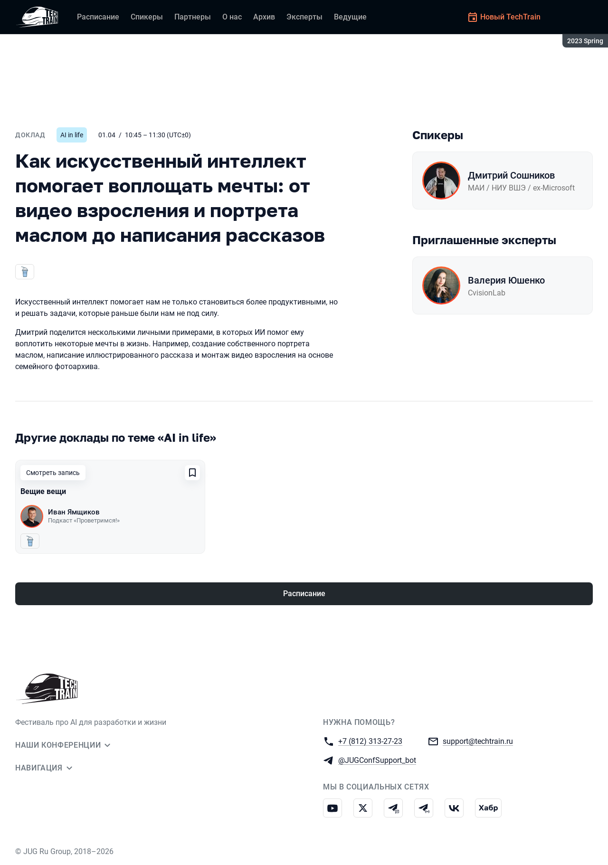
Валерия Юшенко (506, 280)
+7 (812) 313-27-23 (370, 741)
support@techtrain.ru (478, 741)
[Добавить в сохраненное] (192, 472)
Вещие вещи (43, 491)
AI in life (71, 135)
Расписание (304, 593)
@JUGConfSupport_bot (377, 760)
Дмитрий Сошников (511, 175)
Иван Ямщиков (74, 512)
